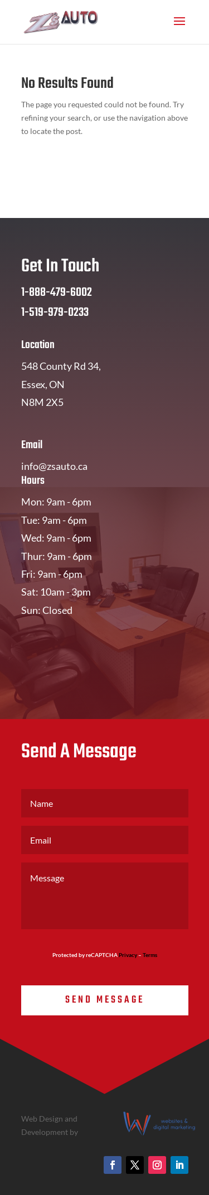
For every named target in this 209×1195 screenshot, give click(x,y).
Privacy (128, 954)
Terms (150, 954)
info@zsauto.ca (54, 466)
